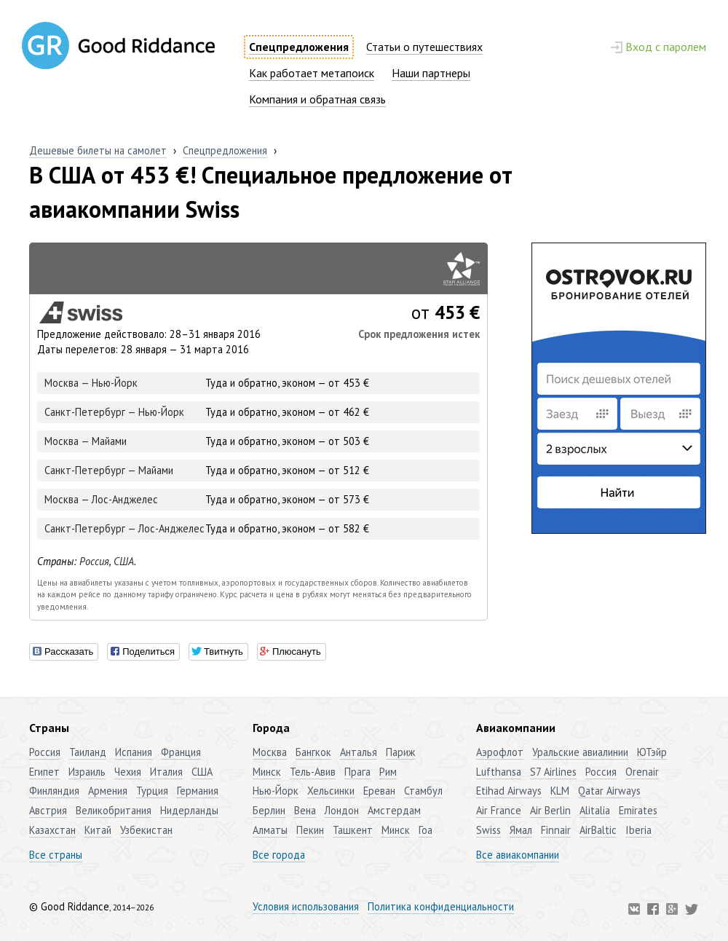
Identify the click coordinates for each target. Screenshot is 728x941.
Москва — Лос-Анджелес (101, 499)
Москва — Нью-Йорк (91, 383)
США (124, 561)
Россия (94, 561)
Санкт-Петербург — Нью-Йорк (114, 412)
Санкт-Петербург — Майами (108, 470)
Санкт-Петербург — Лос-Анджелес (124, 528)
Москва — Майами (85, 441)
